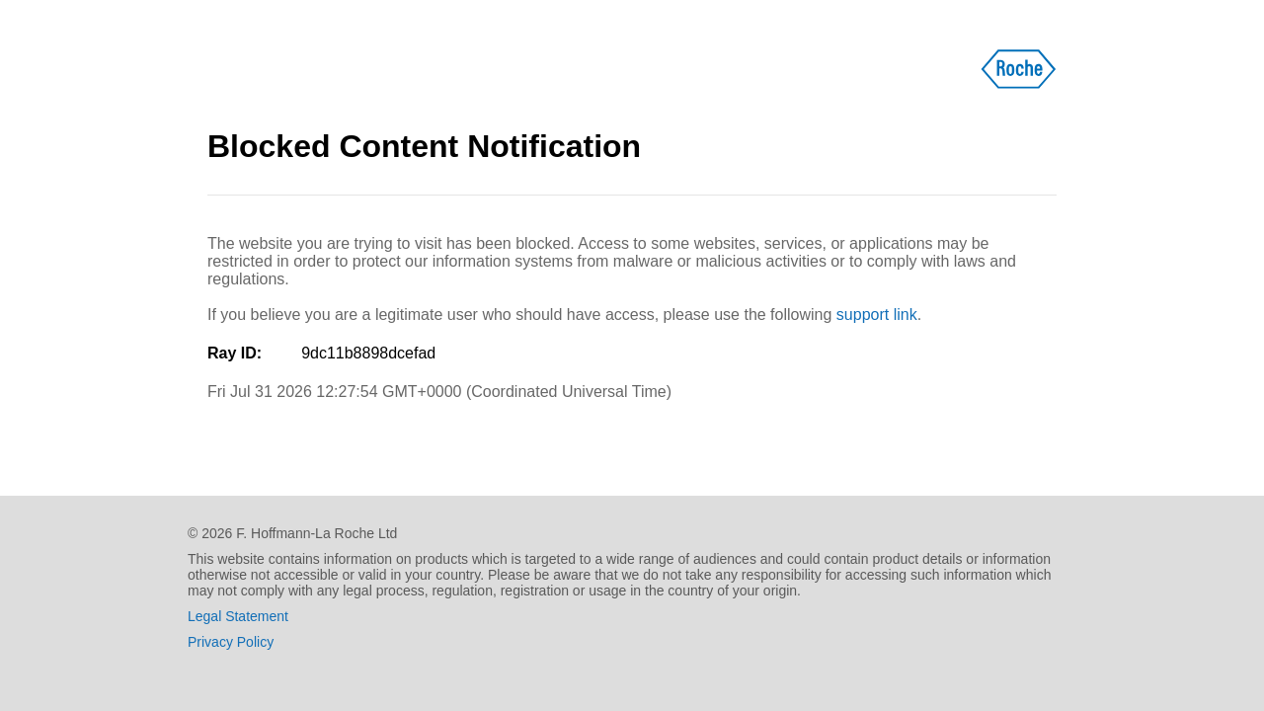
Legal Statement (238, 616)
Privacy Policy (231, 642)
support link (876, 314)
